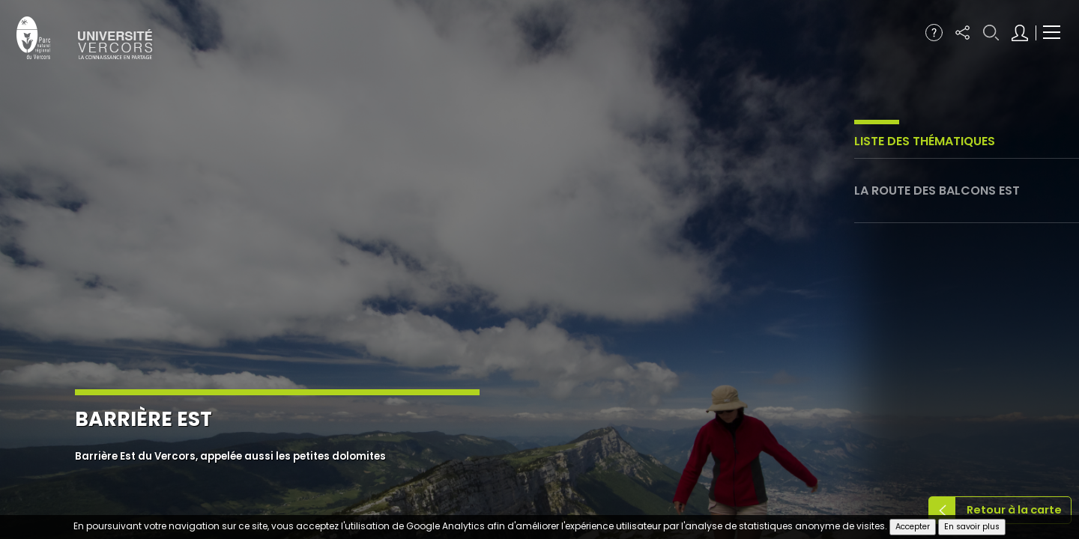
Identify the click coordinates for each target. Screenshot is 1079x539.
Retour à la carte (1014, 509)
